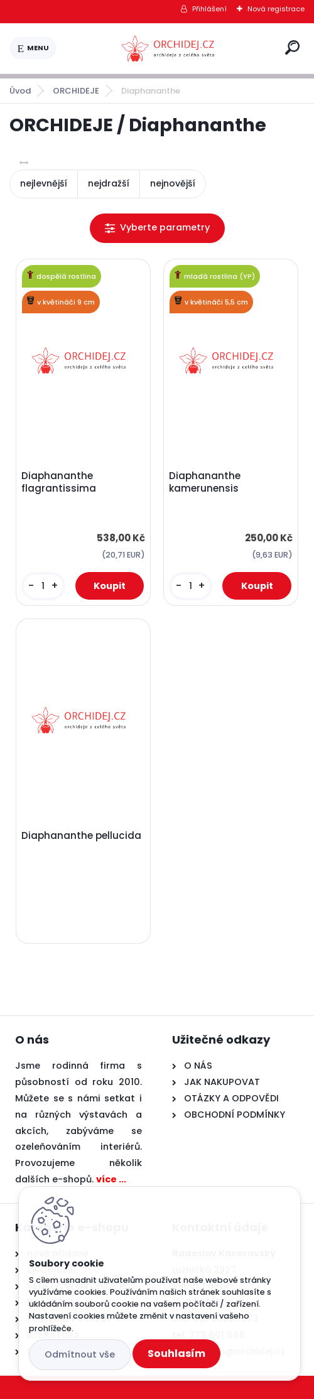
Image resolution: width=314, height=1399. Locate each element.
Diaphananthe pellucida (81, 835)
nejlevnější (43, 183)
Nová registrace (276, 9)
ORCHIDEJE (76, 91)
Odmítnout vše (80, 1354)
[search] (292, 47)
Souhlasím (176, 1353)
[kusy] (43, 586)
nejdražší (108, 183)
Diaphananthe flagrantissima (58, 482)
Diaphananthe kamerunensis (205, 482)
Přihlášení (209, 9)
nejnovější (172, 183)
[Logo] (168, 48)
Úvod (20, 91)
